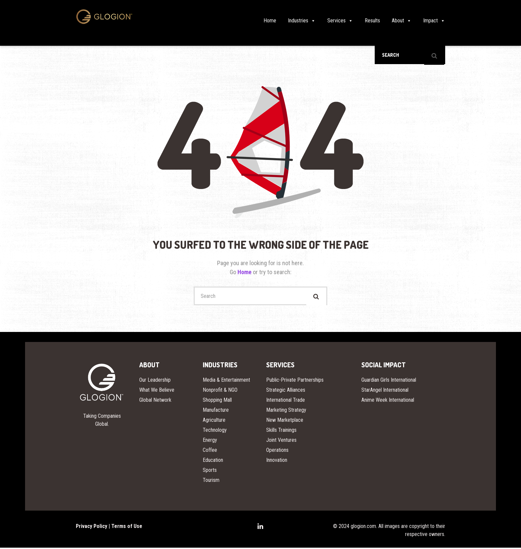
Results (372, 20)
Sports (210, 471)
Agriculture (214, 421)
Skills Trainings (281, 431)
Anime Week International (387, 401)
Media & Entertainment (226, 381)
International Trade (285, 401)
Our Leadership (155, 381)
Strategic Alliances (285, 391)
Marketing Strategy (286, 411)
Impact (434, 20)
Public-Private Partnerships (295, 381)
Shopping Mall (217, 401)
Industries (302, 20)
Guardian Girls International (388, 381)
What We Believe (156, 391)
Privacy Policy (91, 527)
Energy (210, 441)
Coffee (210, 451)
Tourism (211, 481)
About (401, 20)
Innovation (276, 461)
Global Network (155, 401)
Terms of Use (126, 527)
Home (270, 20)
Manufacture (216, 411)
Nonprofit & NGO (220, 391)
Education (213, 461)
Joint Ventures (281, 441)
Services (340, 20)
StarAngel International (384, 391)
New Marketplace (284, 421)
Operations (277, 451)
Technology (215, 431)
